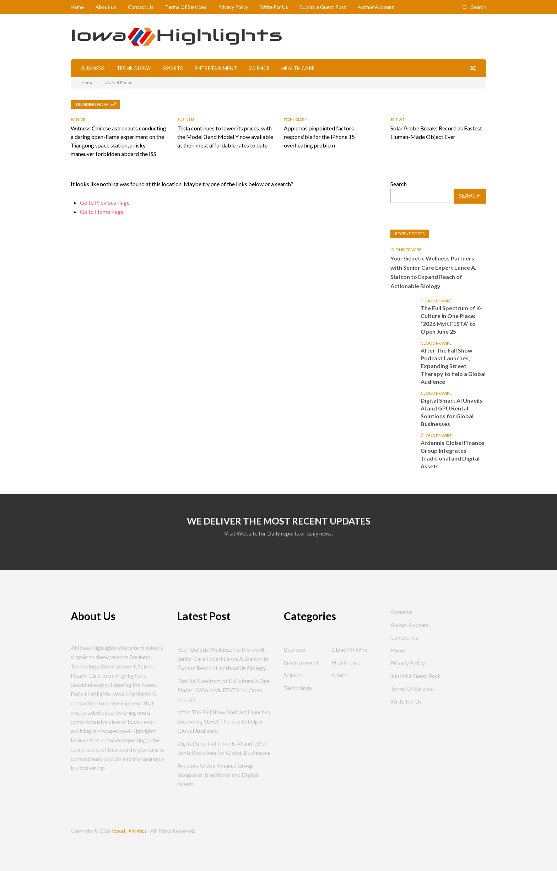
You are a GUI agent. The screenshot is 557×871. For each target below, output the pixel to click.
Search (478, 7)
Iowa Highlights (129, 831)
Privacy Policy (233, 7)
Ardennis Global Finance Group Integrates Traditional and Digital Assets (452, 454)
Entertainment (216, 68)
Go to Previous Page (105, 202)
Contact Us (140, 7)
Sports (173, 68)
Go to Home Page (102, 211)
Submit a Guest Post (323, 7)
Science (259, 68)
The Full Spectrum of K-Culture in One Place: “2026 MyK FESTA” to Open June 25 (451, 320)
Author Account (376, 7)
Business (93, 68)
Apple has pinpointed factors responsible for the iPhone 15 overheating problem (319, 137)
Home (77, 7)
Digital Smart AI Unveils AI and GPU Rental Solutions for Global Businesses (451, 412)
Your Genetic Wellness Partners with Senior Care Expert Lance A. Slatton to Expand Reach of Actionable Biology (433, 272)
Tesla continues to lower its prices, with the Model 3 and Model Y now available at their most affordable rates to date (225, 137)
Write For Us (274, 7)
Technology (134, 68)
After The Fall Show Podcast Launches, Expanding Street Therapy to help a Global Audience (453, 366)
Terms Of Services (185, 7)
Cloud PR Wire (406, 249)
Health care (298, 68)
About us (106, 7)
